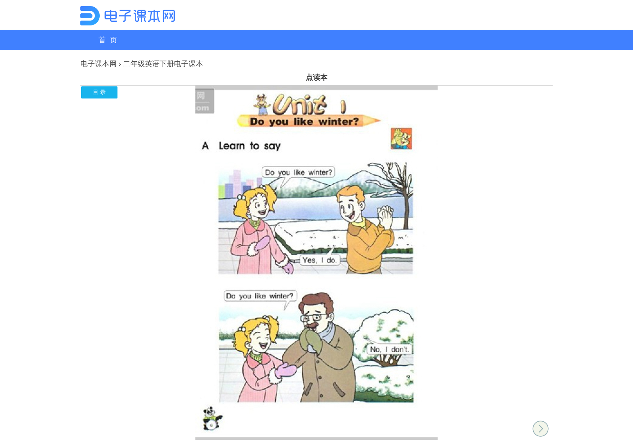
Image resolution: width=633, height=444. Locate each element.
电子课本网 (98, 64)
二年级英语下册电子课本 (163, 64)
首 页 (108, 40)
